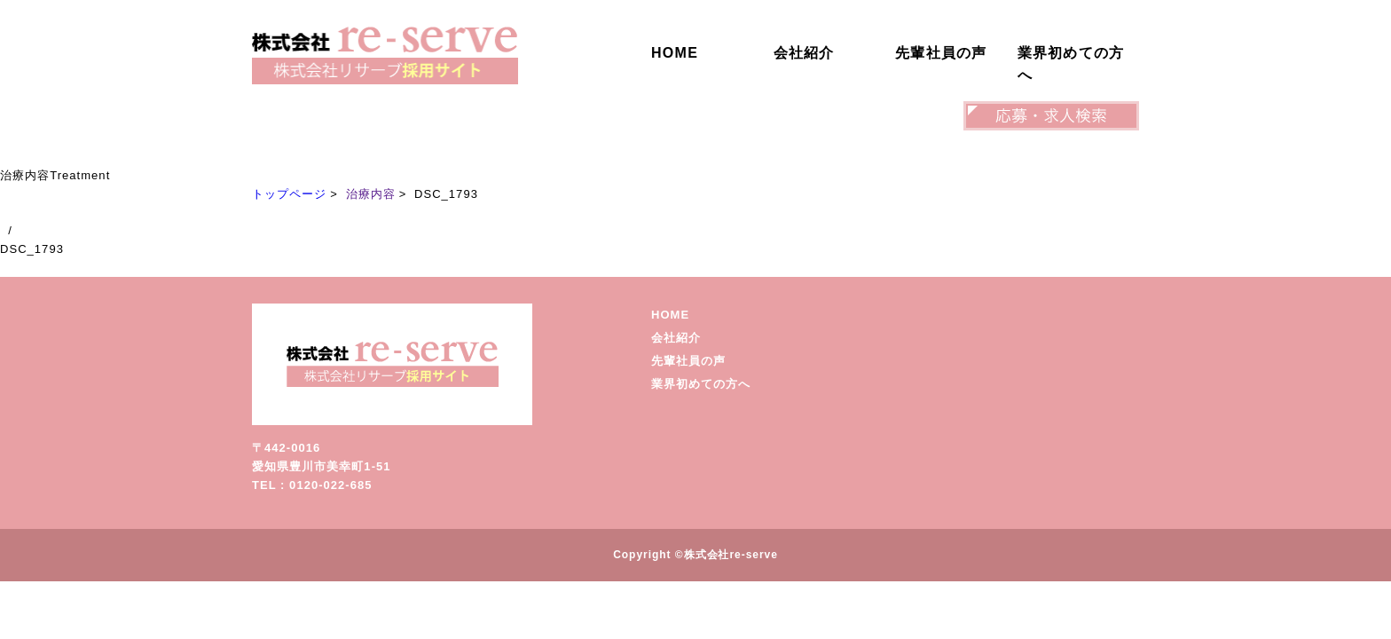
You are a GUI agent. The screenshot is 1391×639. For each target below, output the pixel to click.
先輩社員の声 (941, 52)
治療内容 (371, 194)
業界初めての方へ (1071, 64)
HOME (674, 52)
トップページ (289, 194)
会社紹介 (804, 52)
